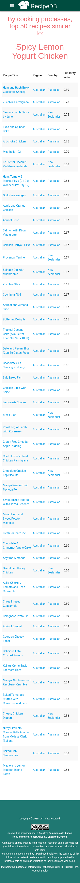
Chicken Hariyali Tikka (17, 245)
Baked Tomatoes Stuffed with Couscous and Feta (15, 699)
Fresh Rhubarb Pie (14, 533)
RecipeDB (37, 6)
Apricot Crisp (11, 220)
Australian (39, 89)
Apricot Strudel (12, 626)
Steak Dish (9, 414)
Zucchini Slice (11, 284)
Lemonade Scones (14, 402)
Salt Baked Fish (12, 377)
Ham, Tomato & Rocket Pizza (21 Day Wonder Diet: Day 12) (16, 181)
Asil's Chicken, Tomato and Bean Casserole (14, 587)
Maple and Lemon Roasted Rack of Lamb (14, 770)
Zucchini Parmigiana (16, 102)
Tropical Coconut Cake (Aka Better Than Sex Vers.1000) (16, 334)
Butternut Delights (14, 319)
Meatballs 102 (12, 151)
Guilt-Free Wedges (14, 195)
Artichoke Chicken (14, 141)
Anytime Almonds (14, 558)
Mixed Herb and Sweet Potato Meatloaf (13, 518)
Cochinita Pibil (12, 294)
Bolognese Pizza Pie (15, 616)
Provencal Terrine (14, 257)
